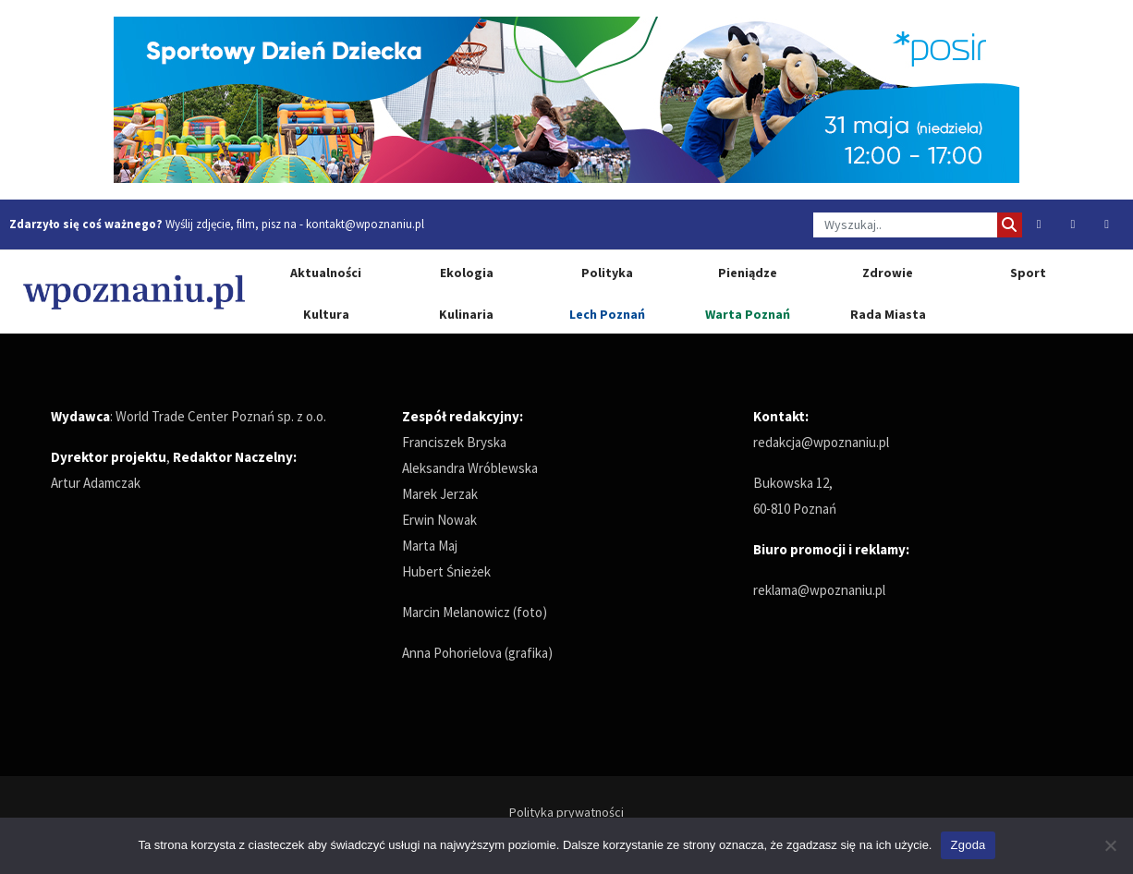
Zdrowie (887, 272)
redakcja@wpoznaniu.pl (821, 442)
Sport (1028, 272)
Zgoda (967, 845)
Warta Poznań (747, 314)
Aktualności (325, 272)
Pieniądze (747, 272)
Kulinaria (466, 314)
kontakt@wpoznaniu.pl (365, 224)
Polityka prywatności (566, 812)
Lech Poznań (607, 314)
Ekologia (466, 272)
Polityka (607, 272)
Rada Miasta (888, 314)
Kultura (326, 314)
